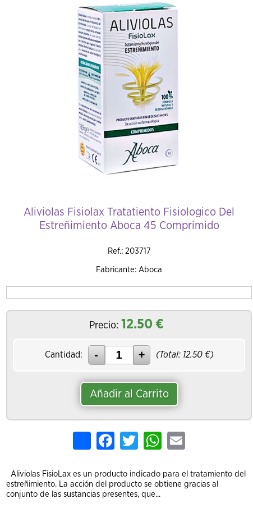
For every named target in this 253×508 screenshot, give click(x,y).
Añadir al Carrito (129, 394)
